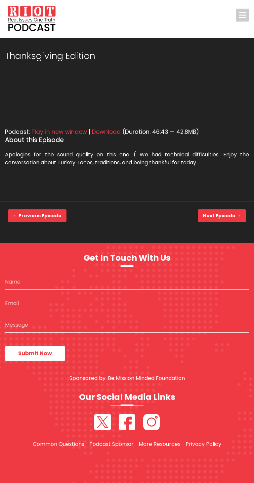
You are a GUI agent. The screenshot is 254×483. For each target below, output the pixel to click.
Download (106, 132)
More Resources (160, 444)
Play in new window (59, 132)
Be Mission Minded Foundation (146, 378)
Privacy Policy (203, 444)
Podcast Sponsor (111, 444)
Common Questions (58, 444)
